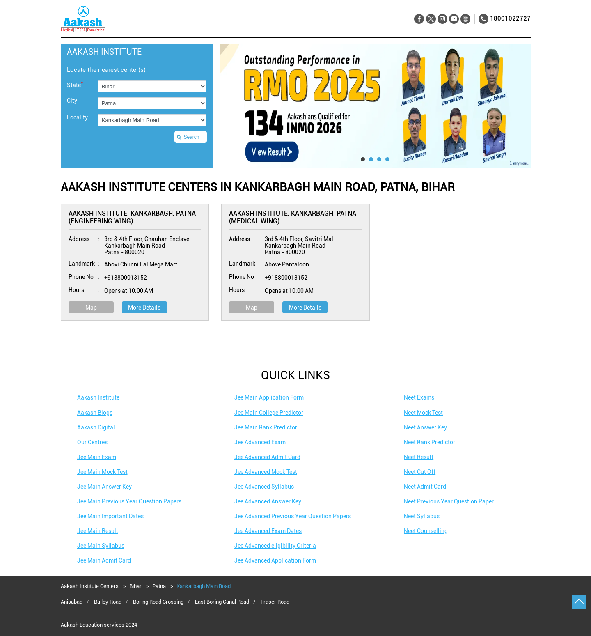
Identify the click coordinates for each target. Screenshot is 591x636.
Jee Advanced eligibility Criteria (275, 545)
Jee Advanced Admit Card (267, 457)
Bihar (135, 586)
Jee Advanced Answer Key (267, 501)
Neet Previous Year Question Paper (449, 501)
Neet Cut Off (419, 471)
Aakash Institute (98, 397)
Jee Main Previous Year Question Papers (129, 501)
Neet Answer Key (425, 427)
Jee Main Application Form (269, 397)
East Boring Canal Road (222, 602)
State (75, 84)
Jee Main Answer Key (104, 486)
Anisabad (71, 602)
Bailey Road (107, 602)
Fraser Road (275, 602)
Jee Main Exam (96, 457)
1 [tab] (363, 159)
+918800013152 (125, 277)
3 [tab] (379, 159)
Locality (77, 117)
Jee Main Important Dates (110, 516)
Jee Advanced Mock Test (265, 471)
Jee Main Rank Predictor (265, 427)
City (72, 100)
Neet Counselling (426, 531)
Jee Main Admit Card (104, 560)
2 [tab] (371, 159)
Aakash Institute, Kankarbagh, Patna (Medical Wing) (292, 217)
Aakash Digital (96, 427)
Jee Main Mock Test (102, 471)
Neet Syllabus (422, 516)
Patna (159, 586)
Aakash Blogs (94, 412)
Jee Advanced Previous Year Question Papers (292, 516)
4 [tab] (387, 159)
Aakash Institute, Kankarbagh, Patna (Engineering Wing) (132, 217)
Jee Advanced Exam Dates (268, 531)
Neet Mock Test (423, 412)
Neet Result (418, 457)
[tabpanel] (375, 106)
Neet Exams (419, 397)
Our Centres (92, 442)
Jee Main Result (97, 531)
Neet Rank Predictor (429, 442)
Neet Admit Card (425, 486)
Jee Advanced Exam (260, 442)
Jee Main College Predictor (268, 412)
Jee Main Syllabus (100, 545)
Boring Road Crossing (158, 602)
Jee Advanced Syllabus (264, 486)
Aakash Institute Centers (90, 586)
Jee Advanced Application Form (275, 560)
